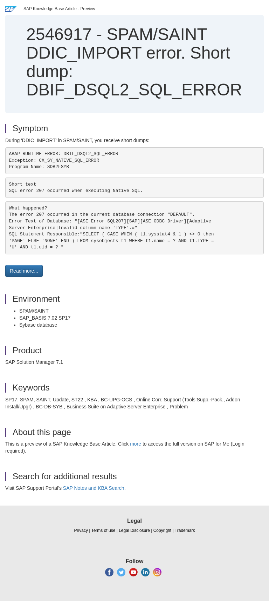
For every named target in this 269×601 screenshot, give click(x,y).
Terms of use (103, 530)
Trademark (185, 530)
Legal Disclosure (134, 530)
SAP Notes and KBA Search (93, 488)
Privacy (81, 530)
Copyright (162, 530)
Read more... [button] (24, 271)
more (135, 444)
